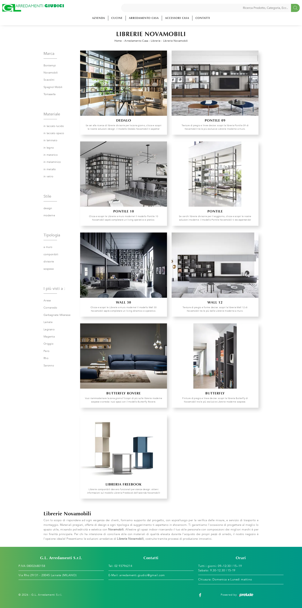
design (48, 208)
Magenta (49, 336)
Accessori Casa (177, 18)
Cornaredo (50, 307)
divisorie (49, 261)
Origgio (48, 344)
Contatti (202, 18)
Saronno (49, 365)
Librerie (155, 41)
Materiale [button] (52, 114)
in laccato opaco (54, 133)
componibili (51, 254)
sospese (49, 269)
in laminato (50, 140)
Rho (46, 358)
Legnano (49, 329)
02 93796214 (123, 566)
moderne (49, 215)
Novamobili (51, 72)
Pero (46, 351)
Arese (47, 300)
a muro (48, 247)
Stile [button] (47, 196)
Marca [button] (49, 53)
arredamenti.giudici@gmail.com (142, 575)
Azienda (98, 18)
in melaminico (52, 162)
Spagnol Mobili (53, 87)
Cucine (116, 18)
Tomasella (49, 94)
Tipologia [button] (52, 235)
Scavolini (49, 80)
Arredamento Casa (144, 18)
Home (118, 41)
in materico (51, 155)
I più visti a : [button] (54, 288)
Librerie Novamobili (175, 41)
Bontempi (50, 65)
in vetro (48, 176)
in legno (49, 148)
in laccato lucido (54, 126)
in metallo (50, 169)
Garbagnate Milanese (57, 315)
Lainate (48, 322)
